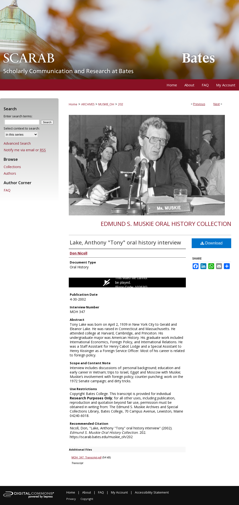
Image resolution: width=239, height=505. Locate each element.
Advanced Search (17, 143)
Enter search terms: (18, 116)
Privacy (71, 499)
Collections (12, 166)
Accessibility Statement (152, 492)
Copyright (86, 499)
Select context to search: (22, 128)
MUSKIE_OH (106, 104)
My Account (119, 492)
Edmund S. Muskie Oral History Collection (166, 224)
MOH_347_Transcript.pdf (86, 457)
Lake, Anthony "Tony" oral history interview (125, 242)
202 (120, 104)
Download (211, 243)
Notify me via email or (25, 150)
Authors (10, 173)
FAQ (7, 190)
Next (216, 104)
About (86, 492)
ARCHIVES (87, 104)
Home (73, 104)
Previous (199, 104)
